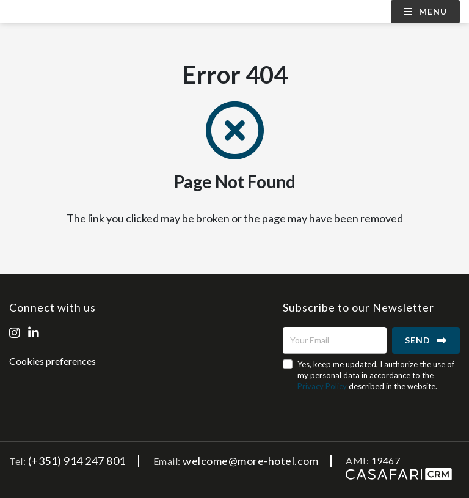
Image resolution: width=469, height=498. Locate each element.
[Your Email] (335, 340)
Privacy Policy (322, 386)
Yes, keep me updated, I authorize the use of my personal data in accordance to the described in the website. (375, 375)
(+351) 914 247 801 (77, 460)
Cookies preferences (52, 361)
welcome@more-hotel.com (250, 460)
